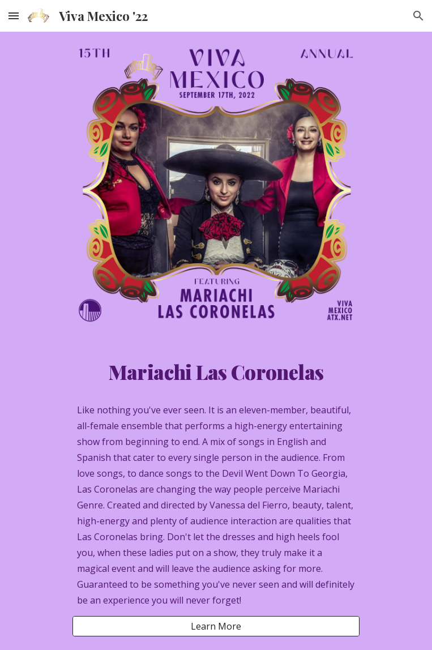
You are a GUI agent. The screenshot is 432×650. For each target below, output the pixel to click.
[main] (216, 372)
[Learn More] (216, 626)
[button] (13, 15)
